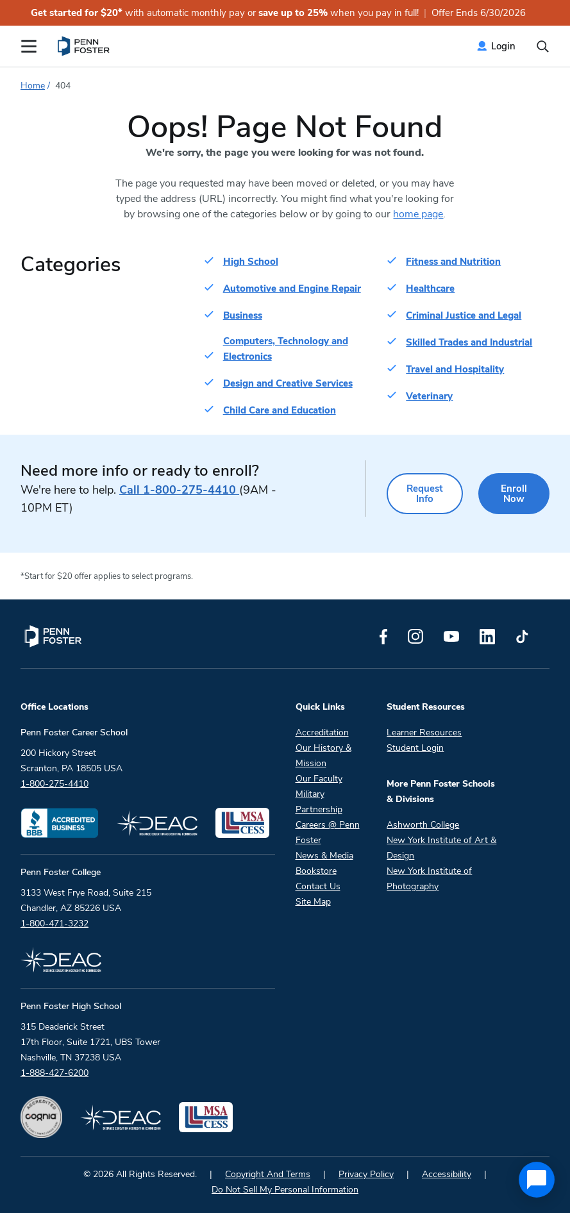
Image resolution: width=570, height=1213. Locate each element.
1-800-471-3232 (54, 923)
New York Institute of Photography (429, 878)
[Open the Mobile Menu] (29, 46)
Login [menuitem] (503, 46)
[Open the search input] (542, 46)
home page (418, 214)
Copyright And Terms (267, 1174)
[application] (536, 1179)
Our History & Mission (323, 755)
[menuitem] (84, 46)
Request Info (425, 493)
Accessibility (446, 1174)
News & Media (324, 855)
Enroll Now (514, 493)
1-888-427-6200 (54, 1073)
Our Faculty (319, 779)
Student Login (415, 748)
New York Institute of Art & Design (441, 848)
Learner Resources (424, 732)
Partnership (319, 809)
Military (310, 794)
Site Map (313, 902)
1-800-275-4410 (179, 490)
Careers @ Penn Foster (328, 832)
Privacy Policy (366, 1174)
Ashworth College (423, 825)
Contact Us (318, 886)
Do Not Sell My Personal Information (285, 1190)
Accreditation (322, 732)
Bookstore (316, 871)
